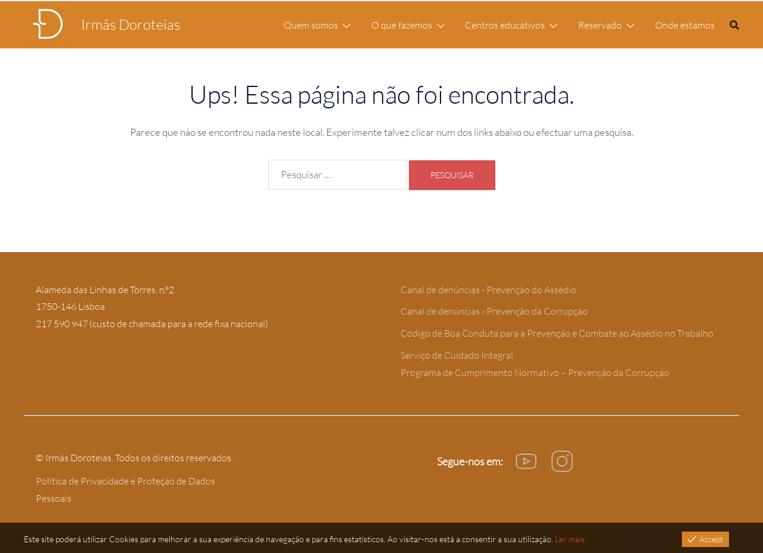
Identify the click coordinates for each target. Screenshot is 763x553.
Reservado (600, 25)
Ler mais (570, 539)
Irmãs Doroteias (130, 24)
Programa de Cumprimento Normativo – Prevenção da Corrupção (535, 372)
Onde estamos (685, 25)
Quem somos (311, 25)
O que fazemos (401, 25)
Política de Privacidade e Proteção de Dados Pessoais (125, 489)
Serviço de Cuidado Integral (457, 355)
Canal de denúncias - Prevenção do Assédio (488, 290)
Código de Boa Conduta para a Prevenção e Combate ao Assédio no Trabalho (557, 333)
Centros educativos (505, 25)
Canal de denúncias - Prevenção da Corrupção (494, 311)
